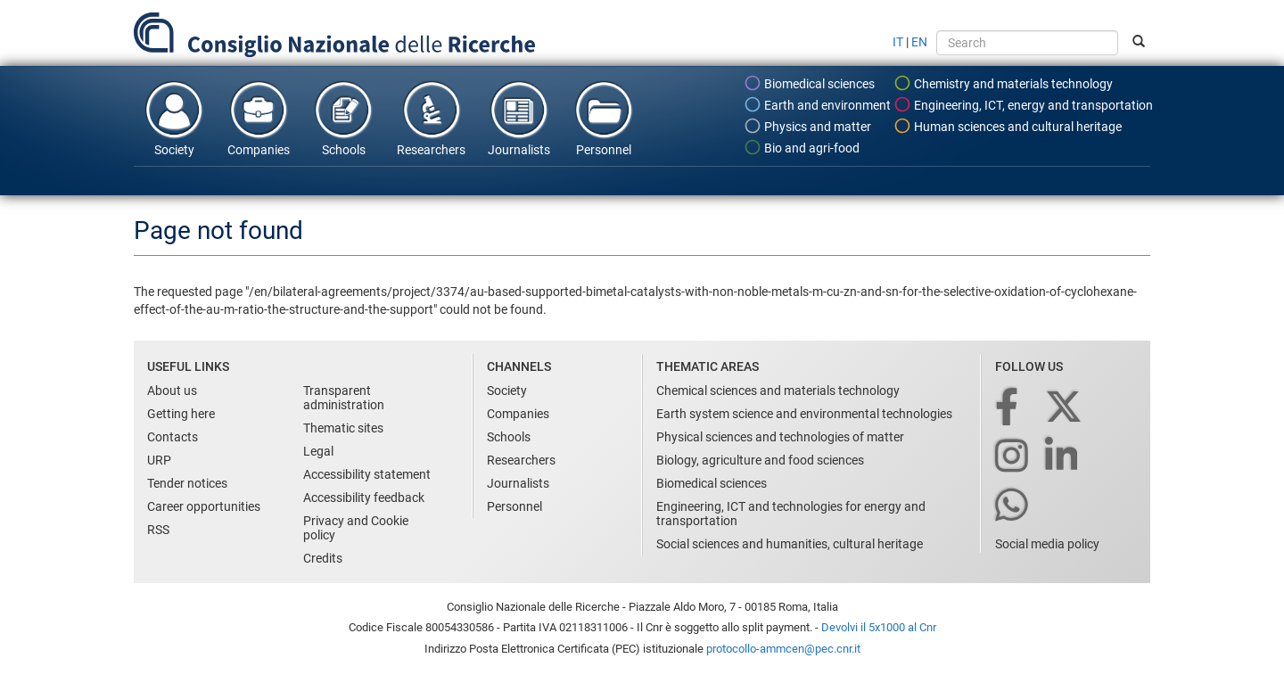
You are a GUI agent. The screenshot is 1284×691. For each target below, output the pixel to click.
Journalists (519, 117)
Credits (322, 558)
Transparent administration (343, 397)
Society (174, 117)
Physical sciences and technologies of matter (780, 437)
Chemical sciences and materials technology (778, 390)
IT (898, 42)
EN (919, 42)
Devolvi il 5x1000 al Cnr (878, 627)
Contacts (172, 437)
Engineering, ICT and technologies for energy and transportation (791, 513)
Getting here (181, 414)
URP (159, 460)
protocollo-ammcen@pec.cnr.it (783, 648)
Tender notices (187, 483)
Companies (258, 117)
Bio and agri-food (802, 147)
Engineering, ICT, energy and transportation (1023, 104)
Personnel (603, 117)
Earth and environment (817, 104)
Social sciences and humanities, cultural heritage (789, 544)
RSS (158, 529)
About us (172, 390)
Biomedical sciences (809, 83)
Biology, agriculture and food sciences (760, 460)
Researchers (431, 117)
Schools (343, 117)
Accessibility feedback (363, 497)
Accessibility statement (367, 474)
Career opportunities (203, 506)
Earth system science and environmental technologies (804, 414)
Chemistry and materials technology (1003, 83)
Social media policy (1047, 544)
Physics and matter (807, 126)
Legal (318, 451)
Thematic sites (343, 428)
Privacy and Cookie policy (355, 528)
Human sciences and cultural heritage (1007, 126)
